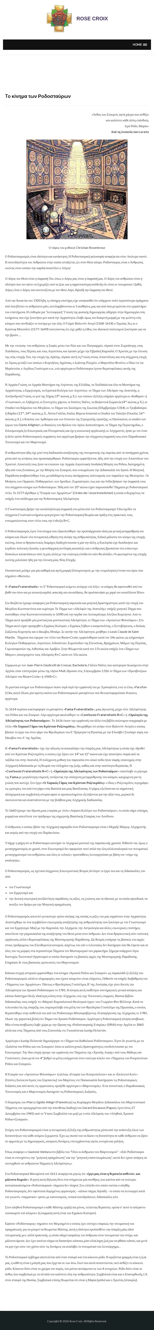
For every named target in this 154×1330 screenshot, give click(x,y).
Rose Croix (92, 18)
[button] (140, 44)
